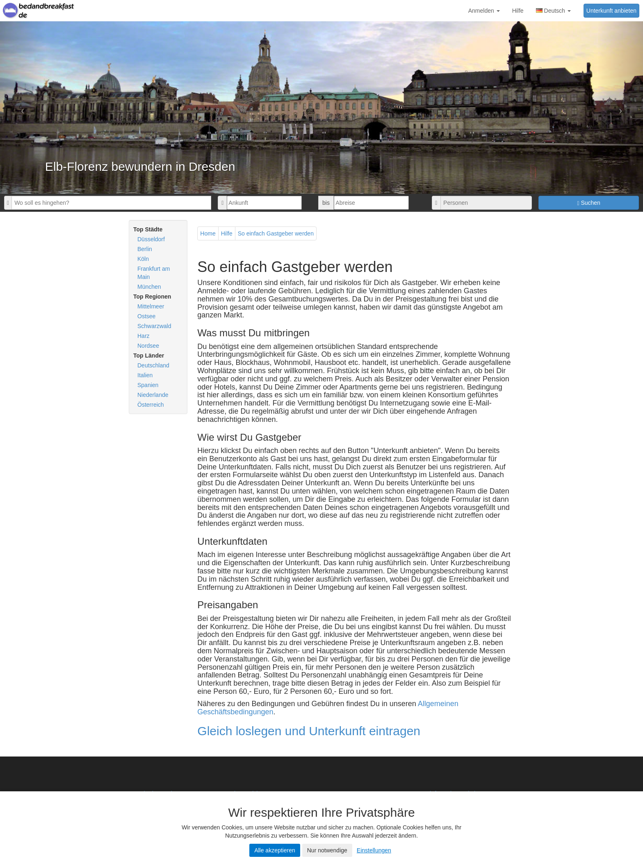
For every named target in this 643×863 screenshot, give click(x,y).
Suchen (588, 202)
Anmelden (484, 10)
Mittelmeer (150, 306)
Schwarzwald (154, 326)
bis (326, 202)
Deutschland (153, 365)
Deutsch (553, 10)
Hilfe (518, 10)
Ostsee (146, 316)
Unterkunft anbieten (611, 10)
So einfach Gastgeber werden (276, 233)
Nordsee (148, 345)
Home (207, 233)
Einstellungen (374, 850)
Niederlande (153, 395)
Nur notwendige (327, 850)
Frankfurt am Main (153, 272)
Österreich (150, 404)
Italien (145, 375)
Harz (143, 336)
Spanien (147, 385)
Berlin (144, 249)
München (149, 286)
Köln (143, 259)
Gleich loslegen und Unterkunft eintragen (308, 731)
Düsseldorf (151, 239)
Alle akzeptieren (274, 850)
